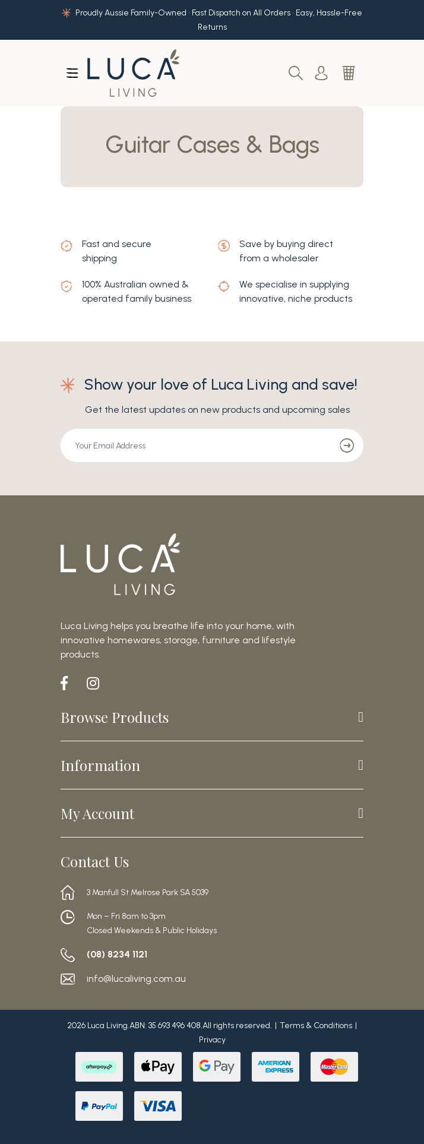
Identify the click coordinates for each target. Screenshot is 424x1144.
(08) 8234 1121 (117, 954)
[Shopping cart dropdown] (349, 73)
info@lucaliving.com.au (136, 979)
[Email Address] (196, 445)
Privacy (212, 1040)
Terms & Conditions (316, 1025)
